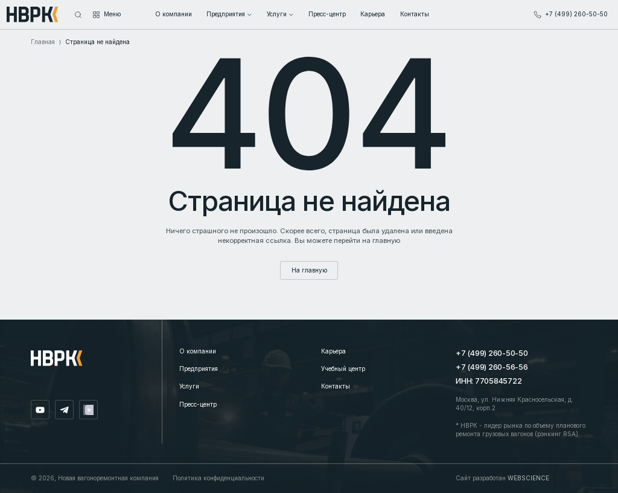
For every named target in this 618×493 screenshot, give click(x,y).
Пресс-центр (198, 404)
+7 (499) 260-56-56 (491, 367)
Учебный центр (343, 368)
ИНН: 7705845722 (488, 380)
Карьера (333, 351)
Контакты (335, 386)
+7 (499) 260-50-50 (491, 353)
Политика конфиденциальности (218, 478)
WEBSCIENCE (528, 478)
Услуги (189, 386)
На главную (309, 270)
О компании (197, 351)
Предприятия (198, 368)
